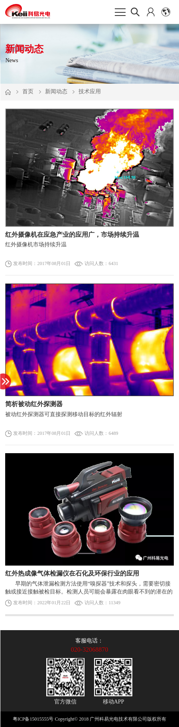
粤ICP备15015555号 (33, 719)
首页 (27, 91)
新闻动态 (56, 91)
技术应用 (90, 91)
